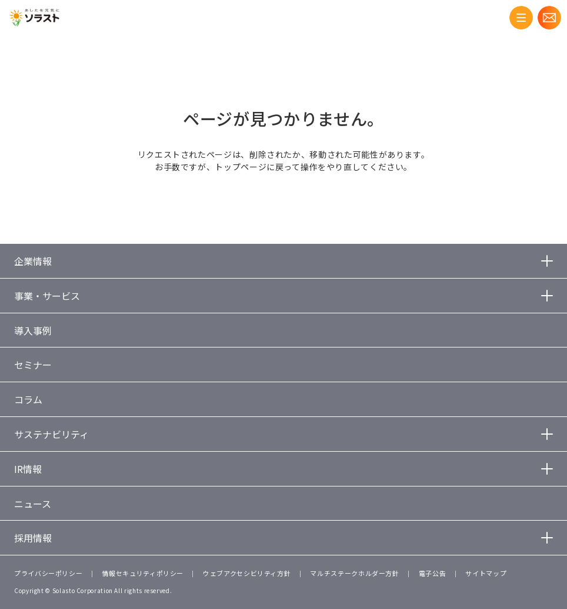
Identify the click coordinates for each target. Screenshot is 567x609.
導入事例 (33, 330)
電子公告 (432, 573)
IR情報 (28, 469)
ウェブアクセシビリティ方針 (247, 573)
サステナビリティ (51, 434)
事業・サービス (47, 296)
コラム (28, 399)
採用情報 (33, 538)
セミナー (33, 365)
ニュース (32, 504)
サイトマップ (485, 573)
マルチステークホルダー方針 (354, 573)
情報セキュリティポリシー (143, 573)
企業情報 (33, 261)
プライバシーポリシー (48, 573)
